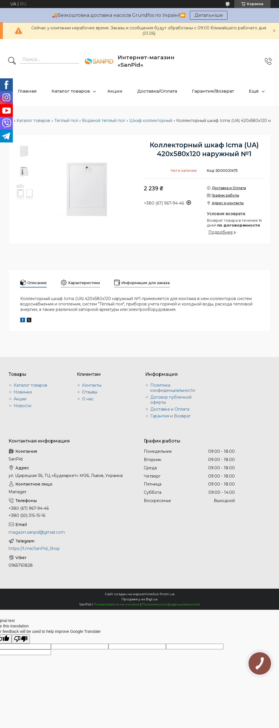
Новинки (23, 392)
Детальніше (208, 15)
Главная (27, 91)
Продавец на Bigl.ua (139, 599)
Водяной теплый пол (103, 120)
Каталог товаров (71, 91)
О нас (88, 398)
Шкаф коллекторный (150, 120)
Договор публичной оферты (171, 400)
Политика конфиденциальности (172, 388)
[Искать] (12, 61)
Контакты (91, 385)
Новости (22, 405)
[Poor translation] (21, 639)
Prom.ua (167, 594)
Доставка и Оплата (169, 409)
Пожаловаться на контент (116, 604)
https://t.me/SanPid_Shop (34, 548)
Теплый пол (66, 120)
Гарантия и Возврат (170, 416)
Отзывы (89, 392)
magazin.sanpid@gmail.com (37, 532)
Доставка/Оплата (157, 91)
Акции (114, 91)
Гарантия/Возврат (213, 91)
